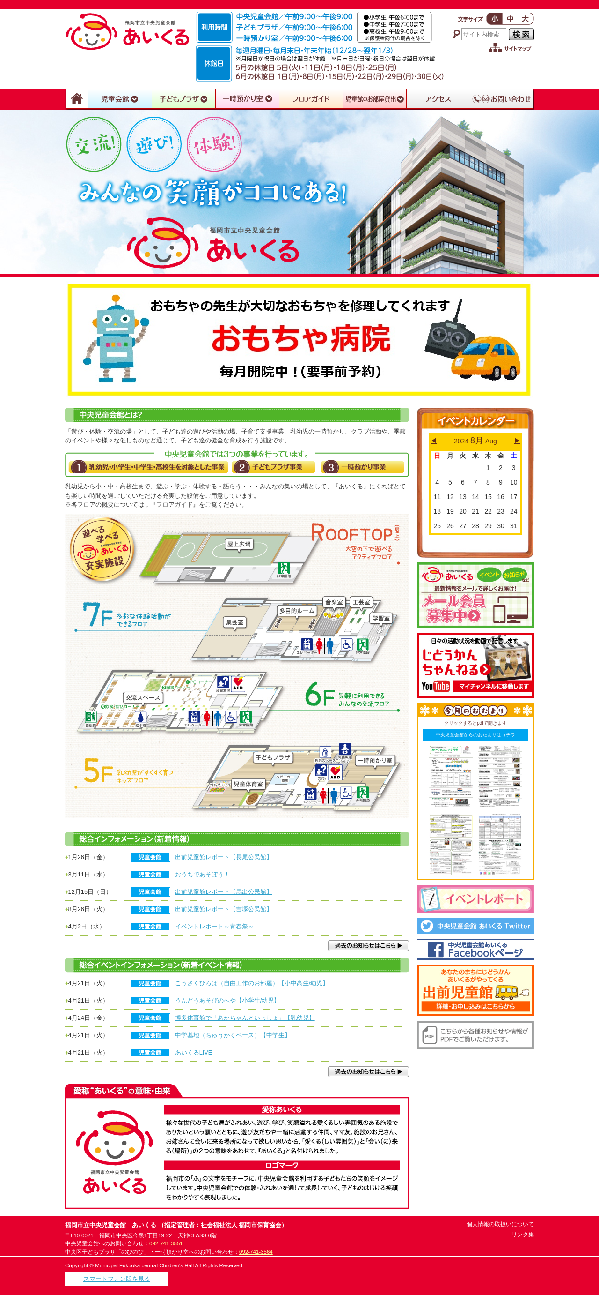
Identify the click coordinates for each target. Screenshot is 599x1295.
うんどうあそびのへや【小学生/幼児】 (227, 1000)
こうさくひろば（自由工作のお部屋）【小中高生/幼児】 (252, 983)
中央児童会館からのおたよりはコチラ (475, 734)
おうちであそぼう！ (202, 874)
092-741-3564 (256, 1252)
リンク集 (522, 1234)
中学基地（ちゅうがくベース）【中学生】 (233, 1035)
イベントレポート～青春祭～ (214, 926)
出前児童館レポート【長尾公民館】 (223, 857)
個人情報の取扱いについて (500, 1224)
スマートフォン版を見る (116, 1278)
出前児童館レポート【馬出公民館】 (223, 891)
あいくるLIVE (193, 1052)
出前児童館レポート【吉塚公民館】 (223, 909)
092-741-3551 (166, 1243)
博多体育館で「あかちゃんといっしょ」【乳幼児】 (245, 1017)
